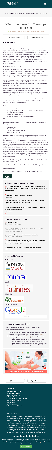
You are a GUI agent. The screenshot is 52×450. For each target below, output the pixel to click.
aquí (41, 334)
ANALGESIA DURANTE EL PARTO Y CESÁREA (18, 195)
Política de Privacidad (14, 397)
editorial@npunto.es (31, 336)
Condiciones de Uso (14, 395)
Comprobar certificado (15, 406)
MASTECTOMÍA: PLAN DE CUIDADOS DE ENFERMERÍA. (21, 235)
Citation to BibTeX (38, 31)
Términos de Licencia (14, 400)
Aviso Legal (11, 402)
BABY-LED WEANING (11, 223)
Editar (40, 442)
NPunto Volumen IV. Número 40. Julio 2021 (24, 13)
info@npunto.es (13, 404)
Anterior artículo (14, 37)
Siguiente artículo (37, 37)
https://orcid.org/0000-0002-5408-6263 (20, 31)
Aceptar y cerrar (25, 446)
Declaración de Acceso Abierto (17, 398)
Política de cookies (14, 393)
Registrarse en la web (14, 391)
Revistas (7, 13)
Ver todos (26, 317)
